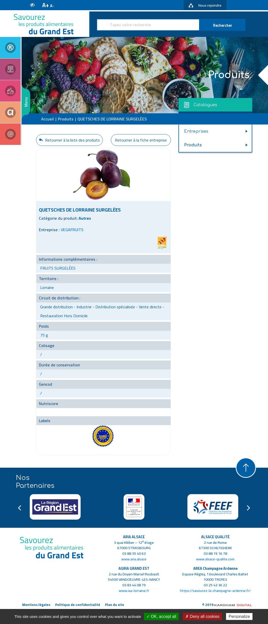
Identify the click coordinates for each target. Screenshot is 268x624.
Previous (19, 508)
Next (248, 508)
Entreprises (196, 131)
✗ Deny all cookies (202, 616)
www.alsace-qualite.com (215, 559)
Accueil (47, 119)
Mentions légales (36, 604)
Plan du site (114, 604)
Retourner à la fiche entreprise (141, 140)
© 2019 (227, 604)
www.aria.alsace (133, 559)
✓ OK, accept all (161, 616)
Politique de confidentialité (77, 604)
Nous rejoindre (205, 5)
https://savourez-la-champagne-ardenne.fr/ (215, 590)
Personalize (239, 616)
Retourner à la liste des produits (69, 140)
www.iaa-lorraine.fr (134, 590)
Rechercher (222, 25)
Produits (65, 119)
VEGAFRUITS (72, 229)
